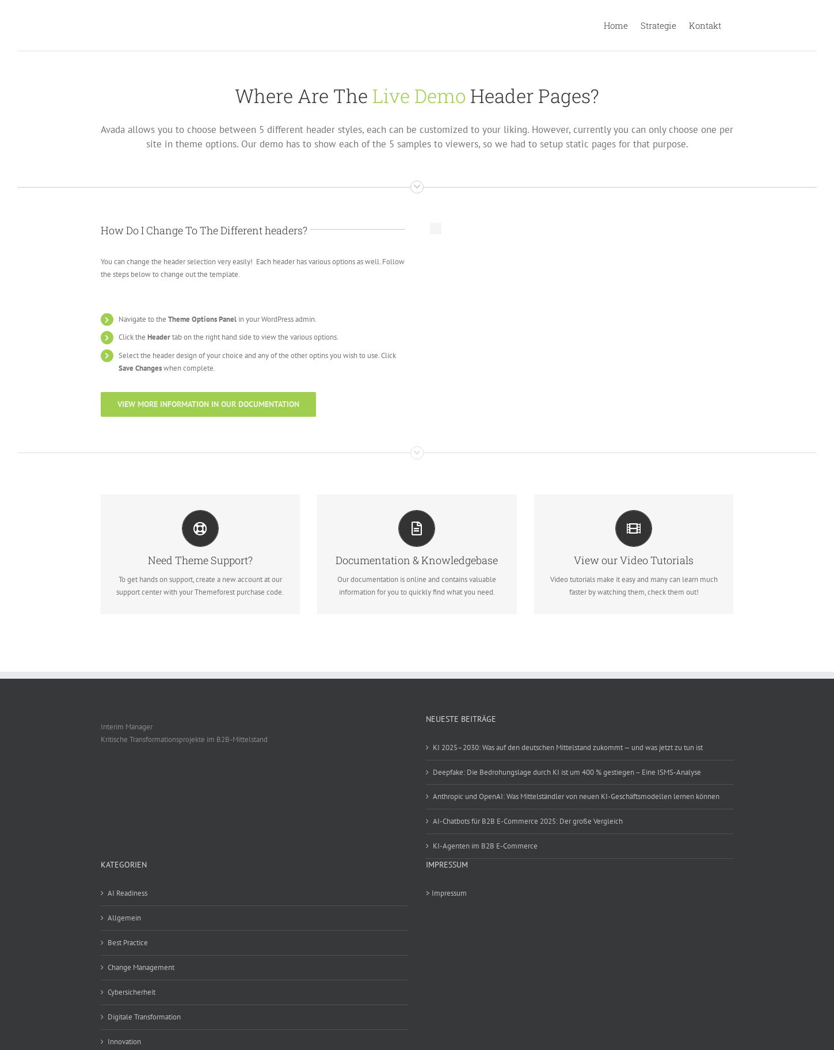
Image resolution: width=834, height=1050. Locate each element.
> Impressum (446, 893)
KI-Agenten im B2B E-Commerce (485, 846)
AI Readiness (127, 893)
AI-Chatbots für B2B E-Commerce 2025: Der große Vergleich (528, 821)
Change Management (141, 967)
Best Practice (128, 943)
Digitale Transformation (144, 1017)
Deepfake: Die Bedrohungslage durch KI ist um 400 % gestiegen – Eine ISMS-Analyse (567, 772)
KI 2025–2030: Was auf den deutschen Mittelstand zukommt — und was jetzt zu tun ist (568, 747)
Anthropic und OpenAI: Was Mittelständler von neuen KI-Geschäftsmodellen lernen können (576, 796)
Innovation (124, 1042)
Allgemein (124, 918)
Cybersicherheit (131, 992)
